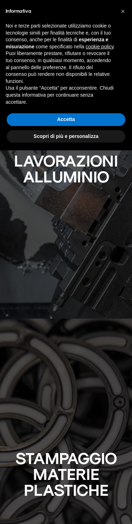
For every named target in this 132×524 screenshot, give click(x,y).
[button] (122, 11)
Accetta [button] (66, 119)
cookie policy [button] (99, 46)
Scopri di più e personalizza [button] (65, 136)
